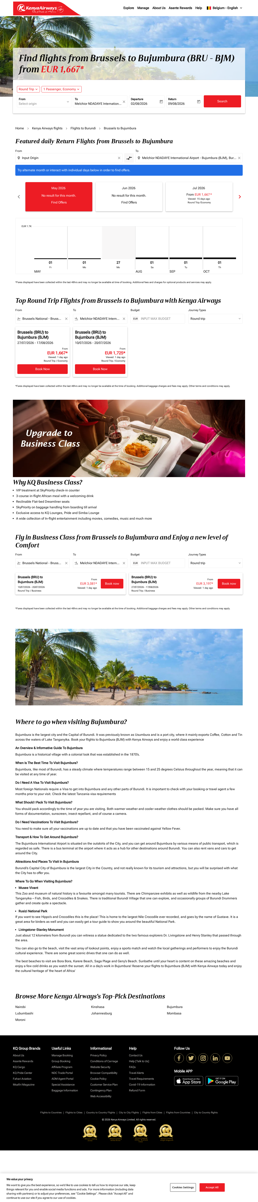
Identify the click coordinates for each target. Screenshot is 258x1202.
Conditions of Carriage (104, 1061)
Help (198, 8)
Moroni (20, 1020)
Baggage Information (65, 1090)
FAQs (132, 1067)
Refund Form (137, 1090)
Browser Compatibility (103, 1072)
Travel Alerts (136, 1072)
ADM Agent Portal (62, 1078)
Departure (137, 99)
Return (172, 99)
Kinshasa (97, 1007)
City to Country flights (206, 1112)
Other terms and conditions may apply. (209, 386)
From (22, 99)
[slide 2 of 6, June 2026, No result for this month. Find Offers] (129, 196)
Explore (128, 8)
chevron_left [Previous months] (18, 196)
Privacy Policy (98, 1055)
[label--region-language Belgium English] (224, 8)
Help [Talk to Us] (139, 1061)
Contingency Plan (101, 1090)
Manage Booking (62, 1055)
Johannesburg (101, 1013)
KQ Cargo (19, 1067)
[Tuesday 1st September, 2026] (186, 258)
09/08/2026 (176, 104)
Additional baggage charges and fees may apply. (163, 386)
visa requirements (103, 794)
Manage (143, 8)
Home (19, 128)
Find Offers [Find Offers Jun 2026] (129, 202)
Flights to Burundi (83, 128)
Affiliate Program (62, 1067)
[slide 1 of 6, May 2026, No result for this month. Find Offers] (58, 196)
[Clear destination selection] (239, 158)
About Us (158, 8)
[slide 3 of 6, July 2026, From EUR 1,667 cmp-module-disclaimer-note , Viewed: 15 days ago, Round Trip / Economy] (199, 196)
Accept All (212, 1187)
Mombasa (174, 1013)
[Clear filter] (66, 318)
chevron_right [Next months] (239, 196)
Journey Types (197, 310)
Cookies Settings (183, 1187)
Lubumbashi (24, 1013)
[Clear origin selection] (119, 158)
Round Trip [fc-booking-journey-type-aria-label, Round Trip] (26, 89)
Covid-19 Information (142, 1084)
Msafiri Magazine (23, 1084)
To (76, 99)
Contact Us (136, 1055)
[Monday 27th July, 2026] (118, 242)
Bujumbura (175, 1007)
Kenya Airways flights (47, 128)
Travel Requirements (141, 1078)
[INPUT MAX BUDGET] (160, 319)
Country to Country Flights (100, 1112)
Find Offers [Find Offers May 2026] (59, 202)
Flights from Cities (152, 1112)
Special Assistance (63, 1084)
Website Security (100, 1067)
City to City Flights (129, 1112)
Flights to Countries (51, 1112)
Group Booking (61, 1061)
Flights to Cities (74, 1112)
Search (222, 101)
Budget (135, 310)
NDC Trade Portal (62, 1072)
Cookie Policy (98, 1078)
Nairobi (20, 1007)
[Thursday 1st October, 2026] (219, 258)
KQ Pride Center (22, 1072)
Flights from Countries (178, 1112)
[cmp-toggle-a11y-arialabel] (129, 158)
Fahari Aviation (22, 1078)
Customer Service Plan (104, 1084)
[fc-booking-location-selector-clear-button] (124, 101)
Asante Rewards (180, 8)
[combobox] (42, 103)
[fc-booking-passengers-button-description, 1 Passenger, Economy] (59, 89)
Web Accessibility (100, 1096)
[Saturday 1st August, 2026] (152, 258)
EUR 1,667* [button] (62, 69)
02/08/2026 (139, 104)
